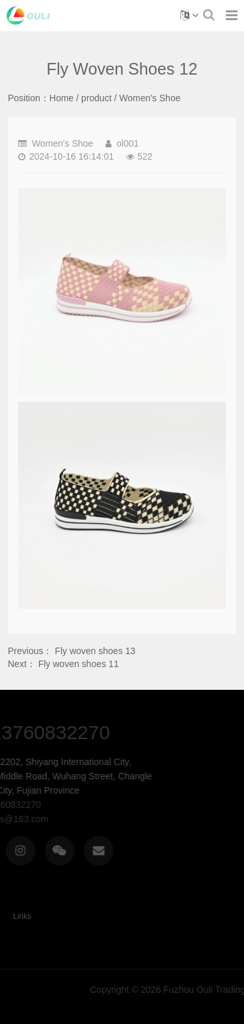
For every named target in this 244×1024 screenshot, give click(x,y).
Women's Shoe (149, 98)
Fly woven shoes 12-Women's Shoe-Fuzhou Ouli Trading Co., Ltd (28, 15)
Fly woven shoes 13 (95, 651)
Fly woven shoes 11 (78, 664)
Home (61, 98)
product (96, 98)
